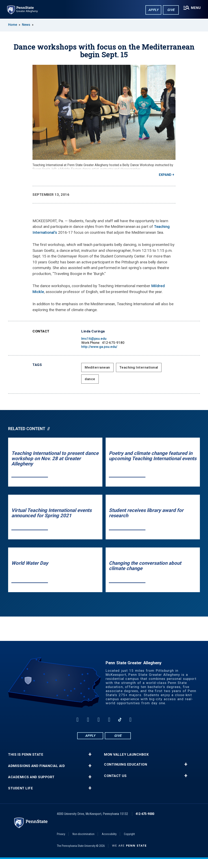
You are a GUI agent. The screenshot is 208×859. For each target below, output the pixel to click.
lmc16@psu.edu (93, 338)
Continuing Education (125, 764)
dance (90, 379)
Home (12, 25)
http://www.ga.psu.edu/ (99, 347)
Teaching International (138, 367)
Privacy (61, 834)
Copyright (129, 834)
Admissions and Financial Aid (36, 766)
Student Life (20, 788)
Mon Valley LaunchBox (126, 754)
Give (170, 10)
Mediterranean (97, 367)
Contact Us (115, 776)
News (26, 25)
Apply (153, 10)
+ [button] (89, 754)
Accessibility (109, 834)
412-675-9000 (144, 814)
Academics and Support (31, 777)
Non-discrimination (83, 834)
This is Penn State (25, 754)
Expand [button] (165, 175)
